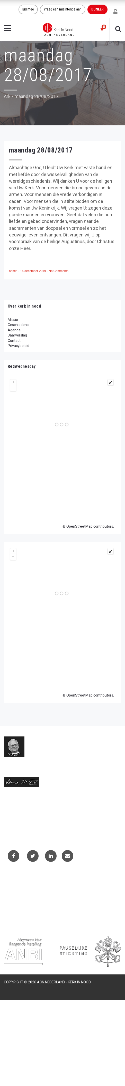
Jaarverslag (17, 335)
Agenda (14, 330)
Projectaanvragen (22, 893)
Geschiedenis (18, 325)
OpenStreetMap (79, 526)
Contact (14, 341)
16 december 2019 (33, 271)
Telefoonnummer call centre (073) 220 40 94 (40, 826)
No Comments (58, 271)
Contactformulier (21, 886)
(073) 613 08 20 (16, 821)
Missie (13, 320)
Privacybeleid (18, 346)
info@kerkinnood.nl (19, 816)
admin (13, 271)
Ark (7, 96)
